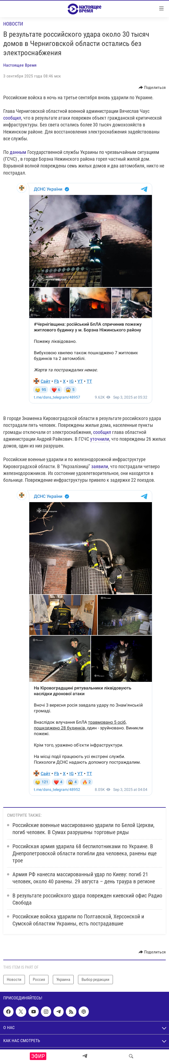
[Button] (152, 88)
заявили (99, 466)
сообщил (12, 118)
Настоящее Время (20, 65)
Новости (13, 24)
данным (18, 152)
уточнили (99, 439)
